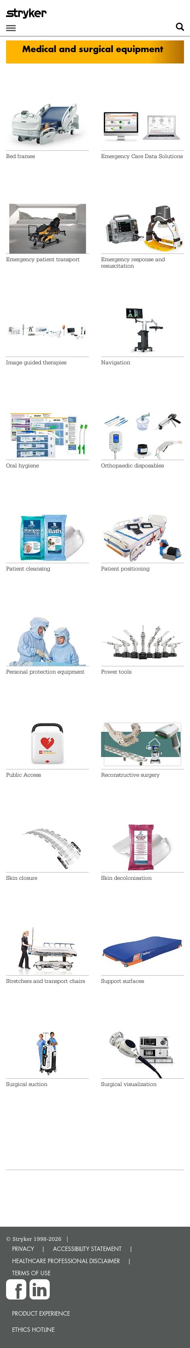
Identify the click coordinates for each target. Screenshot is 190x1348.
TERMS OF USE (31, 1273)
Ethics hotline (33, 1329)
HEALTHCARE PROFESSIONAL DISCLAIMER (66, 1261)
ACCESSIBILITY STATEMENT (87, 1249)
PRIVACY (23, 1249)
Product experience (41, 1313)
